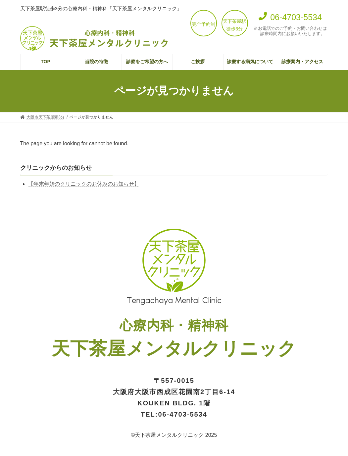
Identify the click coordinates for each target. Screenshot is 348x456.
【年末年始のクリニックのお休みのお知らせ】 (83, 184)
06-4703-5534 (182, 414)
